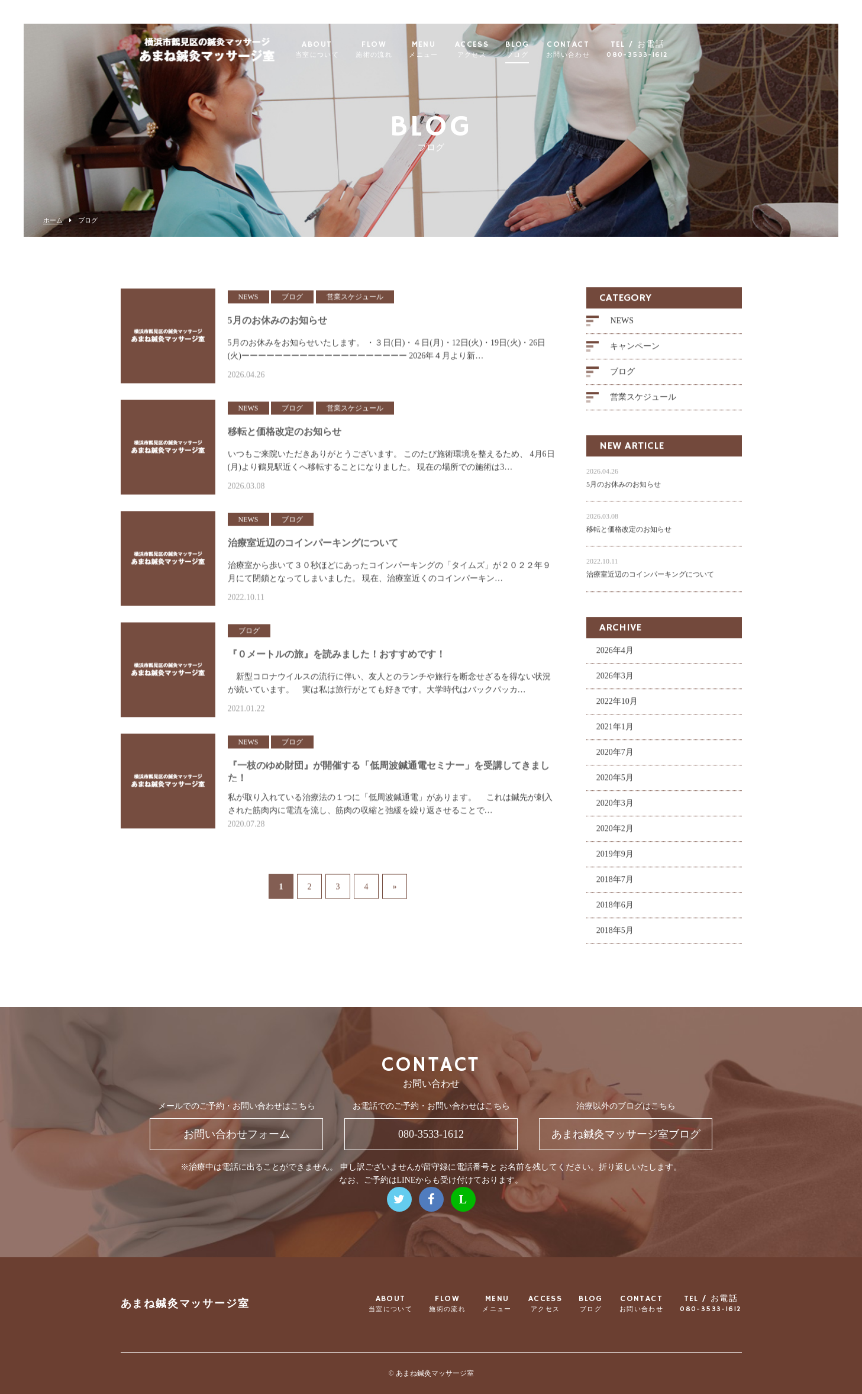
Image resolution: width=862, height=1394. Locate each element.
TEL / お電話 (664, 49)
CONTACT (594, 49)
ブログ (622, 378)
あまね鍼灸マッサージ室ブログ (625, 1134)
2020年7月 (615, 758)
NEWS (622, 327)
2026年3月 (615, 682)
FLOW (400, 49)
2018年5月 (615, 936)
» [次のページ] (395, 885)
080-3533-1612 (431, 1134)
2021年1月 (615, 733)
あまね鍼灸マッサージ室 (185, 1304)
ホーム (53, 220)
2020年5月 (615, 784)
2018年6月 (615, 911)
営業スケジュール (643, 404)
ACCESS (498, 49)
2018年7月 (615, 885)
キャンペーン (635, 353)
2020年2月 (615, 834)
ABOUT (343, 49)
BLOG (544, 49)
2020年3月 (615, 809)
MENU (450, 49)
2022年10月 (617, 707)
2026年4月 (615, 656)
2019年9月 (615, 860)
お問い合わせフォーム (236, 1134)
